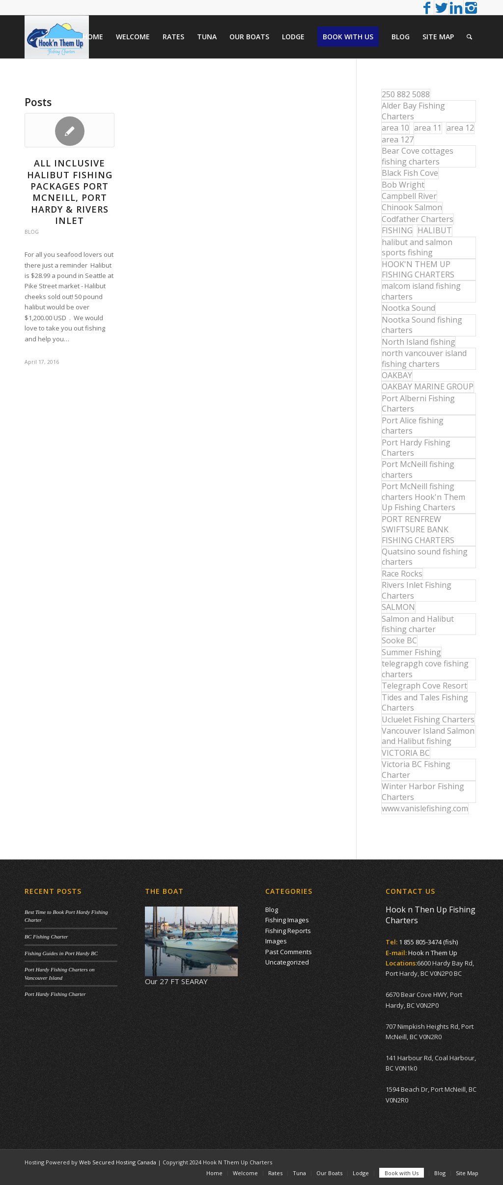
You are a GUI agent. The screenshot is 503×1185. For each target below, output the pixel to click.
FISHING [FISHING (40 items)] (397, 230)
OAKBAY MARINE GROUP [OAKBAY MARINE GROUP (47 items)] (428, 386)
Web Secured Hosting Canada (117, 1162)
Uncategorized (287, 962)
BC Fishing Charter (46, 936)
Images (276, 941)
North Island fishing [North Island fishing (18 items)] (418, 341)
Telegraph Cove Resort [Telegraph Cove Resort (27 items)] (424, 685)
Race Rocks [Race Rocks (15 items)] (402, 573)
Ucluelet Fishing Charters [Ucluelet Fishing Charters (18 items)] (428, 719)
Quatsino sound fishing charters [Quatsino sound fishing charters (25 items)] (425, 556)
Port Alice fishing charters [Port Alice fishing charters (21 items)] (413, 425)
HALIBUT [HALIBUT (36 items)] (435, 230)
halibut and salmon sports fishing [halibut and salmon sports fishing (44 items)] (417, 247)
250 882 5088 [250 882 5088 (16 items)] (406, 94)
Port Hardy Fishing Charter (55, 994)
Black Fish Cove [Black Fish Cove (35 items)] (410, 172)
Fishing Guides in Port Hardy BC (61, 953)
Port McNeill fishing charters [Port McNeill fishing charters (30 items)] (418, 469)
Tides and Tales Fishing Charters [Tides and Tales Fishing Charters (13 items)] (425, 702)
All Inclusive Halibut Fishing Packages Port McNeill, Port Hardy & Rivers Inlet (69, 191)
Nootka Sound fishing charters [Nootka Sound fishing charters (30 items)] (422, 324)
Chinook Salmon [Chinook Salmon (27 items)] (412, 207)
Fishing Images (287, 919)
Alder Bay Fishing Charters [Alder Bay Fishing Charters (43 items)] (413, 110)
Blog (32, 231)
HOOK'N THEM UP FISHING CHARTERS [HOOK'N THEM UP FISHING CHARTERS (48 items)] (418, 269)
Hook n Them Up (432, 952)
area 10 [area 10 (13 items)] (395, 127)
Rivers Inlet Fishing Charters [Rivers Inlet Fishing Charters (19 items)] (416, 590)
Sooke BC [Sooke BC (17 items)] (399, 640)
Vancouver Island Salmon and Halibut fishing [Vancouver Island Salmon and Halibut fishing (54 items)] (428, 735)
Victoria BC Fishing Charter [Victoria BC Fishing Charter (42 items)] (416, 769)
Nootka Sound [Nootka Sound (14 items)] (408, 308)
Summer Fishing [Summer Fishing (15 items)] (411, 652)
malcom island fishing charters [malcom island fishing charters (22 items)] (421, 291)
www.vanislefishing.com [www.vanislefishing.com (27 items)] (425, 808)
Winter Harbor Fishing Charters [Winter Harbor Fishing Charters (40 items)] (423, 791)
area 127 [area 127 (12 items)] (398, 139)
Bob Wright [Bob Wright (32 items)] (403, 184)
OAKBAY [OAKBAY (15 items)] (397, 375)
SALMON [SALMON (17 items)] (398, 607)
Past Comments (288, 951)
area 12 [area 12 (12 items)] (460, 127)
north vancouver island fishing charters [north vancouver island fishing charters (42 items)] (424, 358)
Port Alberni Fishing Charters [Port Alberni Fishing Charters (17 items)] (418, 403)
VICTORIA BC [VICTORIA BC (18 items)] (406, 752)
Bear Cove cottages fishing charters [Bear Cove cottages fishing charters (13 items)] (417, 155)
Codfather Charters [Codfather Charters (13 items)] (417, 219)
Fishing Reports (288, 930)
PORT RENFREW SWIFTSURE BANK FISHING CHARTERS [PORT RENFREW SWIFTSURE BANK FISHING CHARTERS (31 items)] (418, 530)
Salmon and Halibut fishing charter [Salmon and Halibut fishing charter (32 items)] (418, 623)
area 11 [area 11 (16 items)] (428, 127)
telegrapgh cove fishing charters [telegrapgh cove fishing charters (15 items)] (425, 668)
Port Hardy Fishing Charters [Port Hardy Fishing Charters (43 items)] (416, 447)
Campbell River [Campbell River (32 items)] (409, 196)
